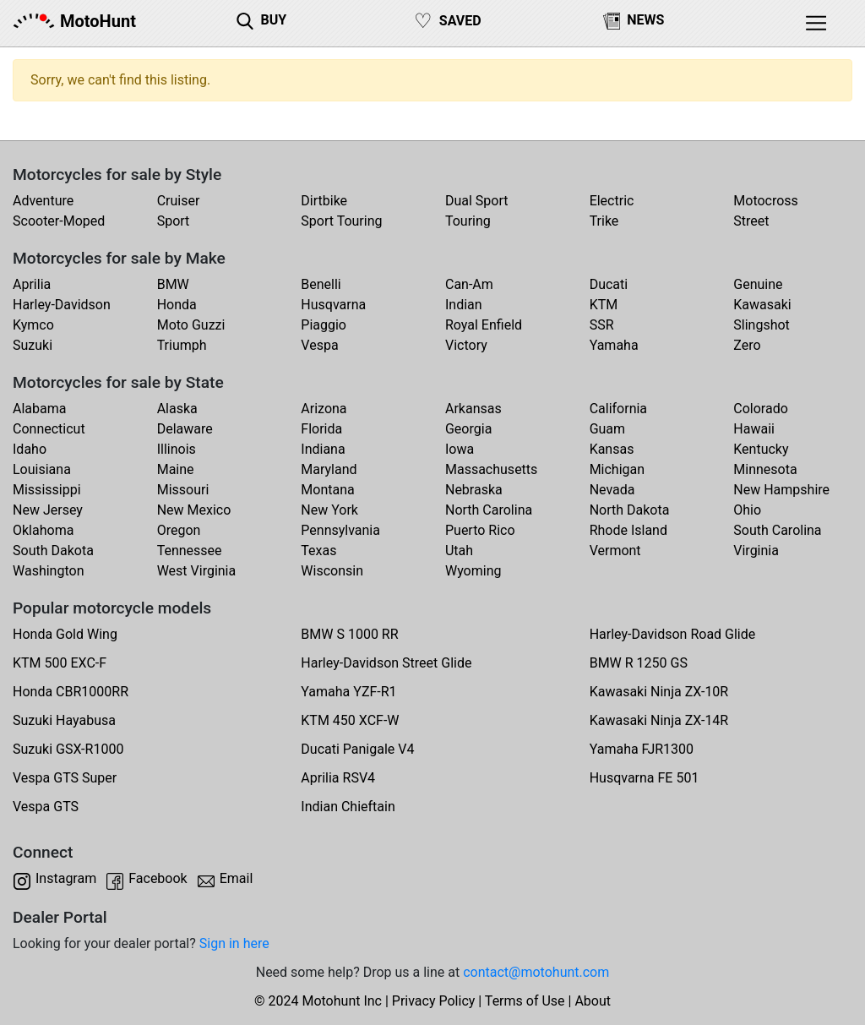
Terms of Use (525, 1001)
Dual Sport (477, 201)
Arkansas (473, 409)
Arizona (323, 409)
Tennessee (189, 550)
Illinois (176, 449)
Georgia (468, 429)
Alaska (177, 409)
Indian (463, 305)
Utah (459, 550)
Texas (318, 550)
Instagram (65, 878)
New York (329, 510)
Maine (175, 469)
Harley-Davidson (62, 305)
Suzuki (32, 345)
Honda (177, 305)
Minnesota (765, 469)
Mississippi (47, 490)
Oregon (179, 530)
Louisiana (42, 469)
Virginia (756, 550)
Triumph (182, 345)
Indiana (323, 449)
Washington (48, 571)
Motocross (765, 201)
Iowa (459, 449)
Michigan (617, 469)
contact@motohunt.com (536, 972)
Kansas (612, 449)
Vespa (319, 345)
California (618, 409)
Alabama (39, 409)
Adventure (43, 201)
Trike (604, 221)
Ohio (747, 510)
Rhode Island (628, 530)
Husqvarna (333, 305)
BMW (173, 284)
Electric (612, 201)
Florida (321, 429)
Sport (173, 221)
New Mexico (194, 510)
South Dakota (53, 550)
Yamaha (614, 345)
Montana (327, 490)
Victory (466, 345)
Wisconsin (332, 571)
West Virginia (197, 571)
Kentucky (760, 449)
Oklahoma (43, 530)
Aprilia (32, 284)
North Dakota (630, 510)
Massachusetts (491, 469)
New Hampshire (781, 490)
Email (236, 878)
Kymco (33, 325)
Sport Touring (341, 221)
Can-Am (469, 284)
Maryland (328, 469)
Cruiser (178, 201)
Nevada (612, 490)
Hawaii (754, 429)
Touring (468, 221)
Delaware (185, 429)
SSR (602, 325)
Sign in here (234, 943)
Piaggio (323, 325)
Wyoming (473, 571)
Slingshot (761, 325)
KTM (604, 305)
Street (751, 221)
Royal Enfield (483, 325)
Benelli (320, 284)
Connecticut (49, 429)
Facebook (157, 878)
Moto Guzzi (191, 325)
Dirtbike (324, 201)
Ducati (609, 284)
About (592, 1001)
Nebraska (474, 490)
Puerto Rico (480, 530)
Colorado (760, 409)
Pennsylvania (340, 530)
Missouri (183, 490)
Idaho (29, 449)
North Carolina (488, 510)
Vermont (615, 550)
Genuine (757, 284)
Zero (746, 345)
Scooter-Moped (59, 221)
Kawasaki (762, 305)
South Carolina (777, 530)
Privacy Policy (434, 1001)
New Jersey (48, 510)
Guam (607, 429)
